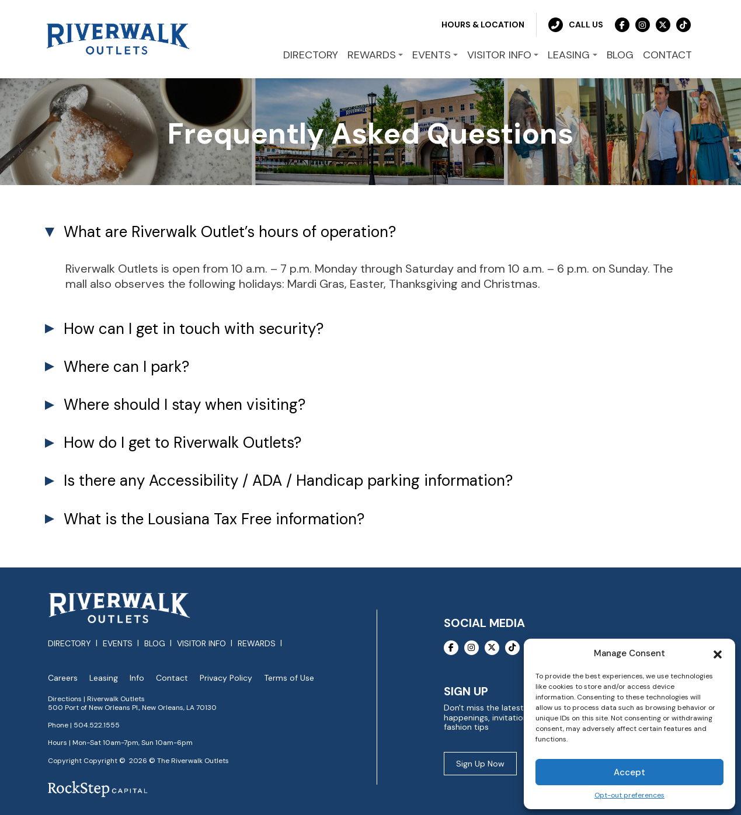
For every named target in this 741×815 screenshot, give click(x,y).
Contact (172, 678)
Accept (629, 772)
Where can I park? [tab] (126, 367)
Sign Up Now (480, 763)
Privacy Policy (226, 678)
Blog (154, 643)
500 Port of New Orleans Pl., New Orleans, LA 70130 (132, 707)
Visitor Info (201, 643)
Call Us (575, 25)
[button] (717, 653)
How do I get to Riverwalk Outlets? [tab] (182, 442)
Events (118, 643)
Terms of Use (289, 678)
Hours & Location (482, 24)
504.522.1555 (97, 725)
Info (137, 678)
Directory (69, 643)
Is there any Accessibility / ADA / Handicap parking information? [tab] (288, 480)
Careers (63, 678)
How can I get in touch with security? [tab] (193, 329)
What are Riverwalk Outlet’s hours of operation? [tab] (230, 232)
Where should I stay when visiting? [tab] (184, 405)
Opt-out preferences (629, 795)
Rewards (257, 643)
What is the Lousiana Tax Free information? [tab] (214, 519)
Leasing (103, 678)
